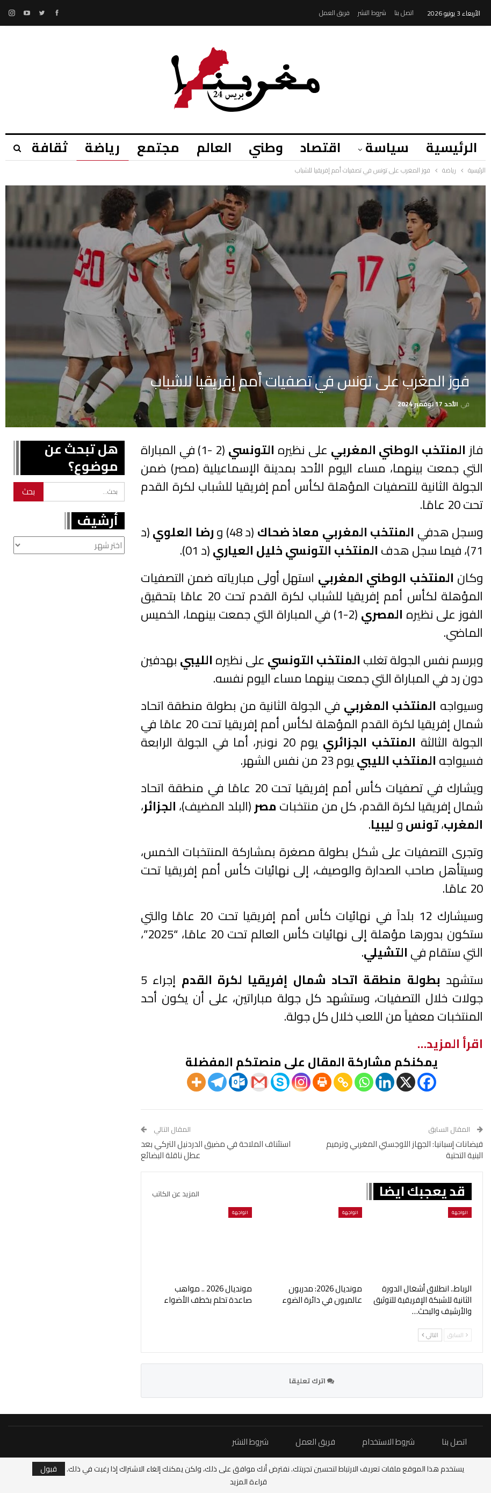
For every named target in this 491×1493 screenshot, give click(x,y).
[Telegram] (217, 1082)
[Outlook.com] (238, 1082)
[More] (196, 1082)
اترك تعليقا (311, 1380)
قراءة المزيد (248, 1481)
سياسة (385, 147)
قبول (48, 1469)
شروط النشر (372, 12)
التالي (430, 1335)
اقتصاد (317, 147)
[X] (405, 1082)
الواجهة (460, 1212)
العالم (207, 147)
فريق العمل (334, 12)
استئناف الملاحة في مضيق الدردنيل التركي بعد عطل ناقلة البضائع (216, 1149)
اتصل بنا (404, 12)
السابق (457, 1335)
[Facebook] (426, 1082)
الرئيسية (451, 147)
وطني (261, 147)
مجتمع (150, 147)
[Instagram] (301, 1082)
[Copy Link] (343, 1082)
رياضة (92, 147)
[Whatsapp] (364, 1082)
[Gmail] (259, 1082)
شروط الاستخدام (388, 1441)
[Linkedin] (385, 1082)
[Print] (322, 1082)
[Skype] (280, 1082)
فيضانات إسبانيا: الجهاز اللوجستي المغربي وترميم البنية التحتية (404, 1149)
